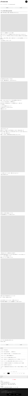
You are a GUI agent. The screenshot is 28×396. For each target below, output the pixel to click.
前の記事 (7, 7)
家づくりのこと (16, 12)
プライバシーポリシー (9, 391)
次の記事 (21, 7)
